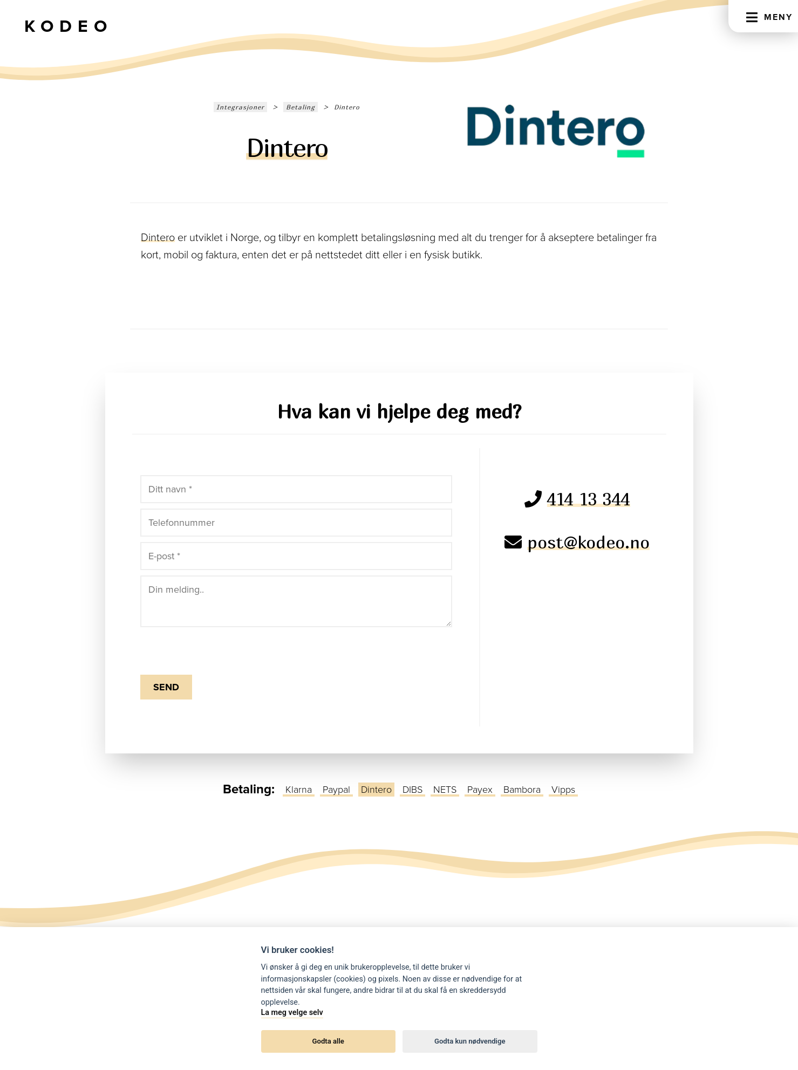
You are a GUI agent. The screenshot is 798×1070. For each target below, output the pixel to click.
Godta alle (328, 1041)
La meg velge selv (292, 1012)
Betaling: (249, 789)
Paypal (336, 789)
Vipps (563, 789)
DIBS (412, 789)
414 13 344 (588, 499)
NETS (444, 789)
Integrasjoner (240, 107)
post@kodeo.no (588, 542)
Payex (480, 789)
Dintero (158, 237)
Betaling (300, 107)
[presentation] (203, 649)
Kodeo (68, 26)
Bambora (522, 789)
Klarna (298, 789)
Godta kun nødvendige (470, 1041)
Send (166, 687)
